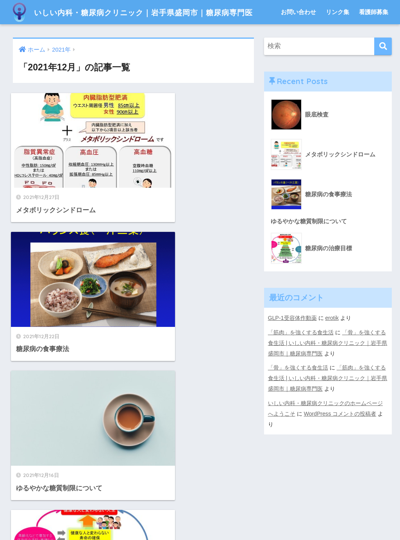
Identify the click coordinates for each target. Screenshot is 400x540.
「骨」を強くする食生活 (298, 391)
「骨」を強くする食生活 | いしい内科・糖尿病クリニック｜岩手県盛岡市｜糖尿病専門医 (328, 366)
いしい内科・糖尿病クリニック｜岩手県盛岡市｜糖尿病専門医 (155, 12)
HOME (200, 501)
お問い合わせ (298, 36)
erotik (332, 342)
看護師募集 (373, 36)
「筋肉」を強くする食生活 (301, 356)
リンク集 (337, 36)
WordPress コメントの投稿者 (340, 435)
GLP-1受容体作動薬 (292, 342)
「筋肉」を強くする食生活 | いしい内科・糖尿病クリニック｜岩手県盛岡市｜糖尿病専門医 (328, 401)
